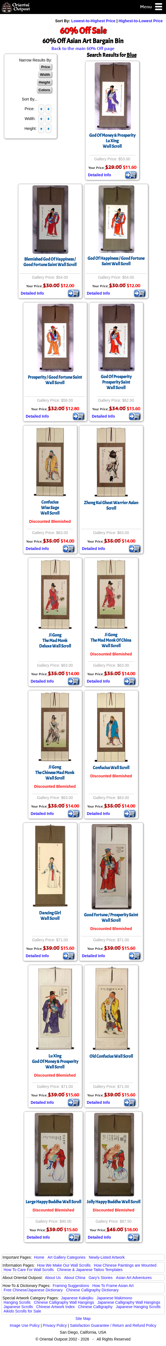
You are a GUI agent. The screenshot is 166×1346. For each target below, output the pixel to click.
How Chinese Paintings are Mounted (125, 1265)
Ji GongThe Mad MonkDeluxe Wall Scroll (55, 640)
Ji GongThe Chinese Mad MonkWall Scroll (54, 772)
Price (45, 67)
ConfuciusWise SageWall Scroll (49, 507)
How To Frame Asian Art (113, 1285)
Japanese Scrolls (18, 1307)
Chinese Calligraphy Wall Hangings (64, 1302)
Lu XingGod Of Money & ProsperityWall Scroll (55, 1061)
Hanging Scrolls (17, 1302)
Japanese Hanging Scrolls (138, 1307)
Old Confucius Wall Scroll (111, 1056)
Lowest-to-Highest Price (93, 21)
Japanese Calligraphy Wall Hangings (128, 1302)
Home (39, 1257)
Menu (151, 7)
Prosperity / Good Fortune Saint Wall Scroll (55, 380)
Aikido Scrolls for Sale (22, 1311)
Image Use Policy (25, 1325)
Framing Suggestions (71, 1285)
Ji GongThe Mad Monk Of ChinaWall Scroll (111, 640)
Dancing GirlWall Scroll (50, 915)
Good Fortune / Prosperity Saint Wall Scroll (111, 917)
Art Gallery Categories (67, 1257)
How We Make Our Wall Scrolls (63, 1265)
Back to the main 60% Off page (83, 48)
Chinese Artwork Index (55, 1307)
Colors (44, 90)
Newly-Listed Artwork (107, 1257)
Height (44, 82)
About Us (53, 1277)
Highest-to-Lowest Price (141, 21)
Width (45, 74)
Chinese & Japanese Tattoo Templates (90, 1269)
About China (74, 1277)
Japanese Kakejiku (77, 1298)
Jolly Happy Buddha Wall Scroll (113, 1202)
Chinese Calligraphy (95, 1307)
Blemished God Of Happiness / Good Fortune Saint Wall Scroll (50, 261)
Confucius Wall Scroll (111, 767)
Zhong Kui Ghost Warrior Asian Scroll (111, 505)
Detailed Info (99, 175)
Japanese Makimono (114, 1298)
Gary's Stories (101, 1277)
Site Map (83, 1318)
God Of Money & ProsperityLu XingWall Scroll (112, 141)
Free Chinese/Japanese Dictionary (33, 1290)
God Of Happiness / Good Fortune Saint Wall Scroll (116, 261)
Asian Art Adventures (134, 1277)
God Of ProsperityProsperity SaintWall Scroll (116, 382)
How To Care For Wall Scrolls (29, 1269)
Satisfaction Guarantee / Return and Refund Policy (113, 1325)
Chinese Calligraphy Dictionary (92, 1290)
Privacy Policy (55, 1325)
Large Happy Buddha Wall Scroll (53, 1202)
